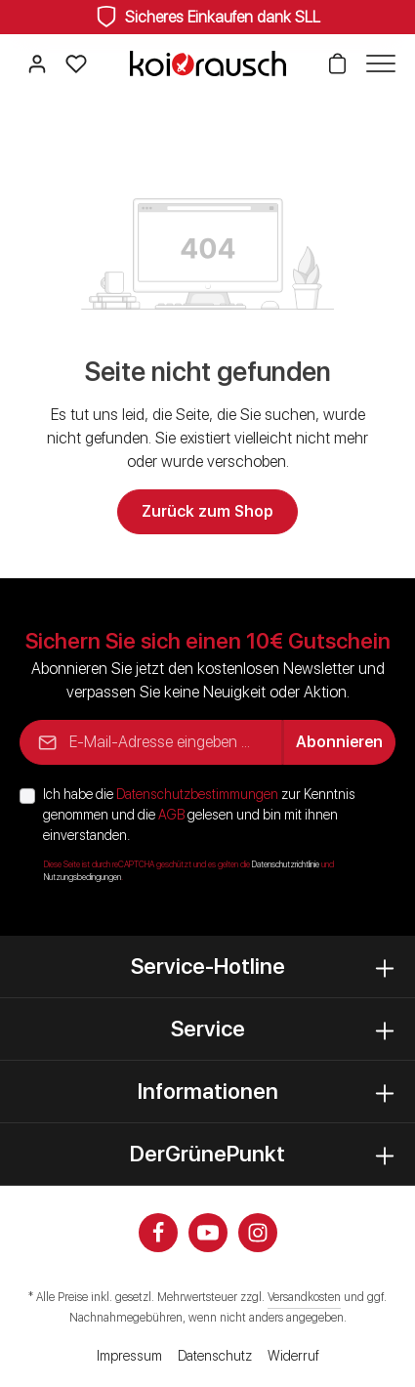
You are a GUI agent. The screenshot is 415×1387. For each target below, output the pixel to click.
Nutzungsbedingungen (82, 877)
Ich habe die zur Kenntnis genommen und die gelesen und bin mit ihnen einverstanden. (199, 814)
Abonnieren (339, 742)
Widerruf (293, 1356)
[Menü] (375, 63)
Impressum (129, 1356)
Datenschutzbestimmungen (197, 794)
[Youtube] (208, 1232)
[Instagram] (257, 1232)
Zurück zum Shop (207, 511)
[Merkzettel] (76, 63)
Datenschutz (215, 1356)
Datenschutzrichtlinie (285, 864)
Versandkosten (304, 1297)
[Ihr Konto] (37, 63)
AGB (171, 814)
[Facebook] (158, 1232)
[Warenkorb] (336, 63)
